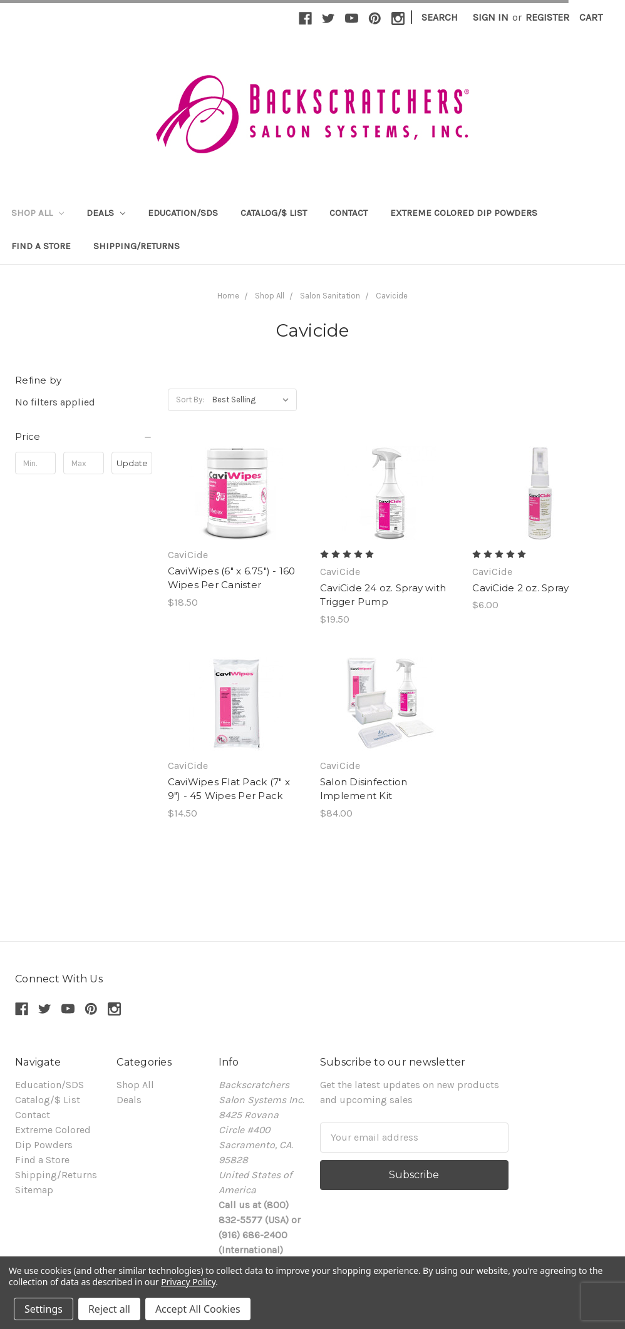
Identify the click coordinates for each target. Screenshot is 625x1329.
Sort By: (190, 399)
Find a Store (41, 246)
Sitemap (34, 1190)
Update (132, 463)
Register (547, 17)
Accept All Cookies (197, 1309)
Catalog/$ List (273, 212)
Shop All (37, 212)
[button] (84, 436)
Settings (43, 1309)
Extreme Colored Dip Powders (463, 212)
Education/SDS (183, 212)
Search (439, 17)
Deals (105, 212)
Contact (348, 212)
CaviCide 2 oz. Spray (520, 588)
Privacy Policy (188, 1282)
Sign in (491, 17)
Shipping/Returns (136, 246)
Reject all (109, 1309)
